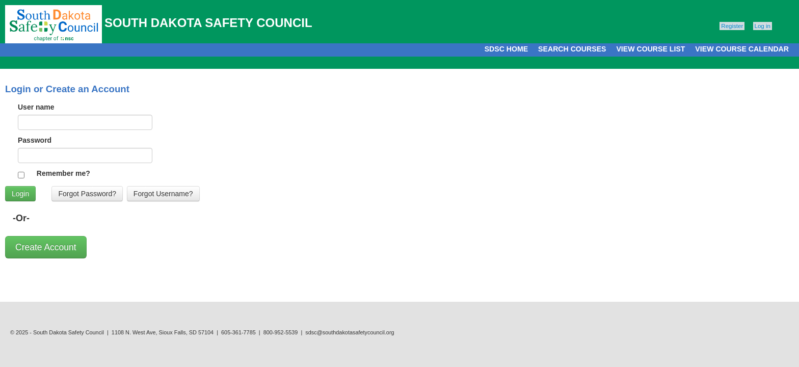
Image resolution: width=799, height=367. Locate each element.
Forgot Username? (163, 194)
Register (732, 26)
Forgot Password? (87, 194)
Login (20, 194)
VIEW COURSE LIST (650, 49)
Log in (762, 26)
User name (36, 107)
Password (34, 140)
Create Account (45, 247)
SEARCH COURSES (572, 49)
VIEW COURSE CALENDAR (742, 49)
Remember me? (63, 173)
